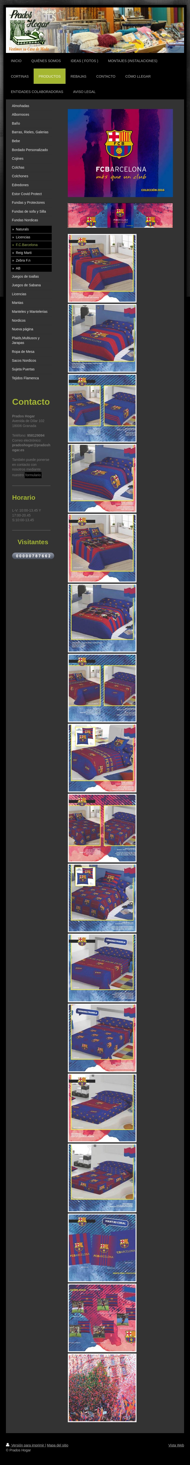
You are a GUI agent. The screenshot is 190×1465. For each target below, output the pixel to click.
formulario (33, 475)
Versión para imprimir (25, 1445)
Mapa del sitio (57, 1445)
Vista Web (176, 1445)
